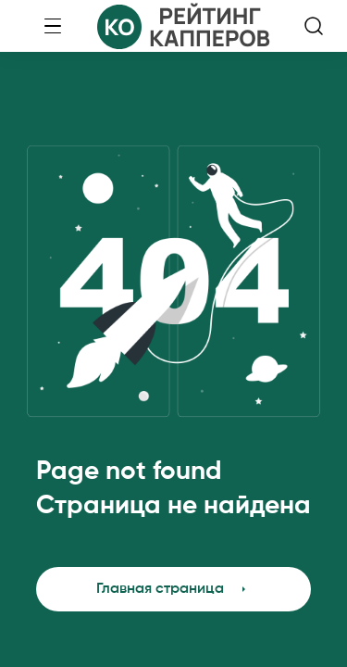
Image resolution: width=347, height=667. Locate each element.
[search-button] (314, 26)
